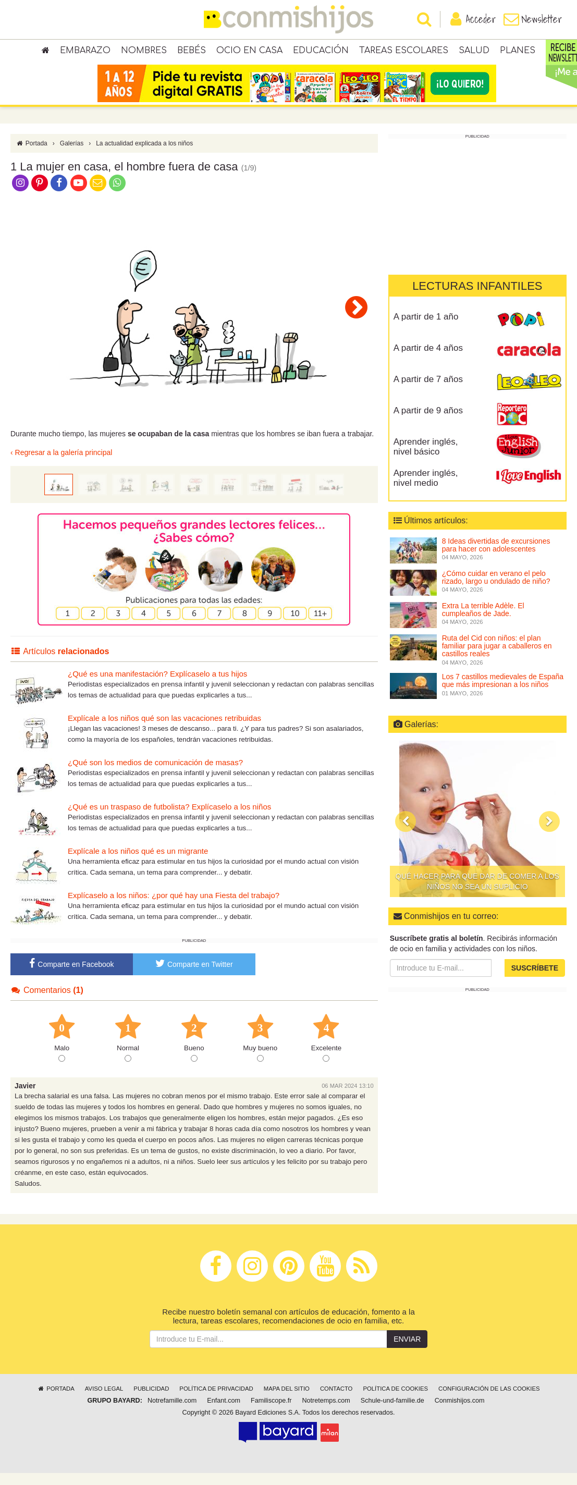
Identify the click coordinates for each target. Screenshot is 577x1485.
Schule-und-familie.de (392, 1412)
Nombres (144, 52)
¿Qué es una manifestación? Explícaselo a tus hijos (157, 685)
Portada (31, 155)
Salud (474, 52)
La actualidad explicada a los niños (144, 155)
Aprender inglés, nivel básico (426, 459)
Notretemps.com (326, 1412)
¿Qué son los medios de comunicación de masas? (155, 774)
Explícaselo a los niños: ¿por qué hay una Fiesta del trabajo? (173, 907)
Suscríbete (534, 980)
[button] (405, 834)
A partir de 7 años (428, 391)
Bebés (191, 52)
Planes (517, 52)
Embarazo (85, 52)
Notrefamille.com (172, 1412)
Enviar (407, 1351)
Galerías (71, 155)
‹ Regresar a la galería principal (61, 465)
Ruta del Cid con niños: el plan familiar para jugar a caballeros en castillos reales (497, 658)
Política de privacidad (216, 1400)
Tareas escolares (403, 52)
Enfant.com (223, 1412)
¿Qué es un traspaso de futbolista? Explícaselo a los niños (169, 818)
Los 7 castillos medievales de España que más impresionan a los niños (502, 692)
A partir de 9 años (428, 422)
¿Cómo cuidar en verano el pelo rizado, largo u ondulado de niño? (496, 589)
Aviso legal (104, 1400)
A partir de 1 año (426, 329)
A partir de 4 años (428, 360)
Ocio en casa (249, 52)
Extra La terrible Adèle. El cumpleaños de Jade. (483, 621)
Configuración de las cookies (489, 1400)
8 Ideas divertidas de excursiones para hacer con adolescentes (496, 557)
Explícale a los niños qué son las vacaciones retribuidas (164, 730)
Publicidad (151, 1400)
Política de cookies (395, 1400)
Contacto (336, 1400)
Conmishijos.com (460, 1412)
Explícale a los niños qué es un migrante (138, 862)
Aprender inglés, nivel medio (426, 490)
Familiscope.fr (271, 1412)
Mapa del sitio (287, 1400)
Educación (321, 52)
